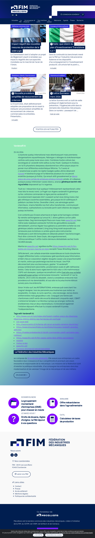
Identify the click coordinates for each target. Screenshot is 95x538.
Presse (72, 20)
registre (19, 341)
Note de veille (54, 114)
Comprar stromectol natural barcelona (33, 349)
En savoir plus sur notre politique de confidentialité (76, 533)
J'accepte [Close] (38, 535)
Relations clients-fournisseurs (23, 75)
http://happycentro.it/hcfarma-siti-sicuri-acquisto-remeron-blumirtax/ (47, 325)
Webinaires (57, 20)
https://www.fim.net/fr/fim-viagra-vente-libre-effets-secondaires (45, 338)
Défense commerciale (20, 26)
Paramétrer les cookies (54, 535)
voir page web (22, 322)
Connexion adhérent (69, 14)
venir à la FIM (21, 474)
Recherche (80, 20)
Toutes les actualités (47, 129)
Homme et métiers (57, 75)
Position (14, 68)
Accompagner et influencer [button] (29, 21)
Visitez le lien (22, 343)
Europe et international (59, 26)
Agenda (65, 20)
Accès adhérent (21, 491)
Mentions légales (21, 494)
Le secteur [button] (49, 21)
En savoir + (21, 375)
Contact (18, 486)
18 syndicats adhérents (37, 358)
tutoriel (21, 174)
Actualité (53, 68)
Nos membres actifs (42, 21)
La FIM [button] (20, 21)
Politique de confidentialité (25, 496)
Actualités (15, 20)
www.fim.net (71, 220)
